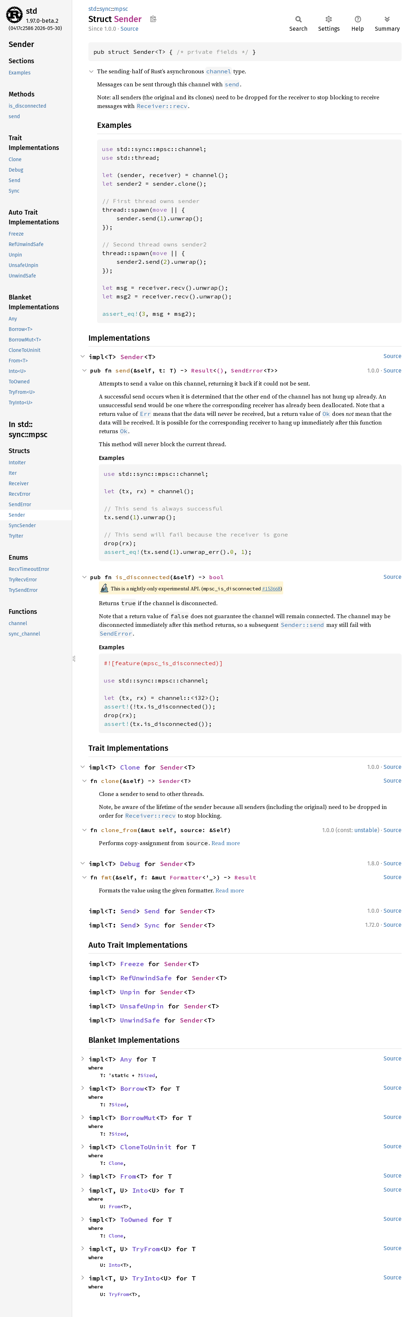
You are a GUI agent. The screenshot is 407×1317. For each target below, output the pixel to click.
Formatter (186, 877)
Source (130, 28)
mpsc (121, 8)
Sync (152, 925)
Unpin (130, 992)
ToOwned (134, 1219)
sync (105, 8)
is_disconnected (142, 577)
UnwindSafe (140, 1020)
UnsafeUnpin (142, 1006)
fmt (106, 877)
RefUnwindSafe (146, 978)
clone (110, 780)
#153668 (271, 588)
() (220, 370)
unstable (365, 830)
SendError (247, 370)
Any (126, 1059)
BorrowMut (138, 1118)
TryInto (146, 1278)
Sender (132, 357)
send (122, 370)
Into (140, 1190)
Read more (225, 843)
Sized (147, 1075)
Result (202, 370)
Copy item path (153, 19)
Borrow (132, 1088)
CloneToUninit (146, 1147)
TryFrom (146, 1249)
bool (216, 577)
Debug (130, 864)
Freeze (132, 964)
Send (128, 911)
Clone (130, 767)
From (128, 1176)
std (31, 11)
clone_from (119, 830)
